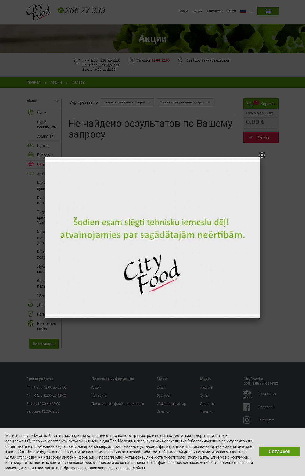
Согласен (279, 451)
